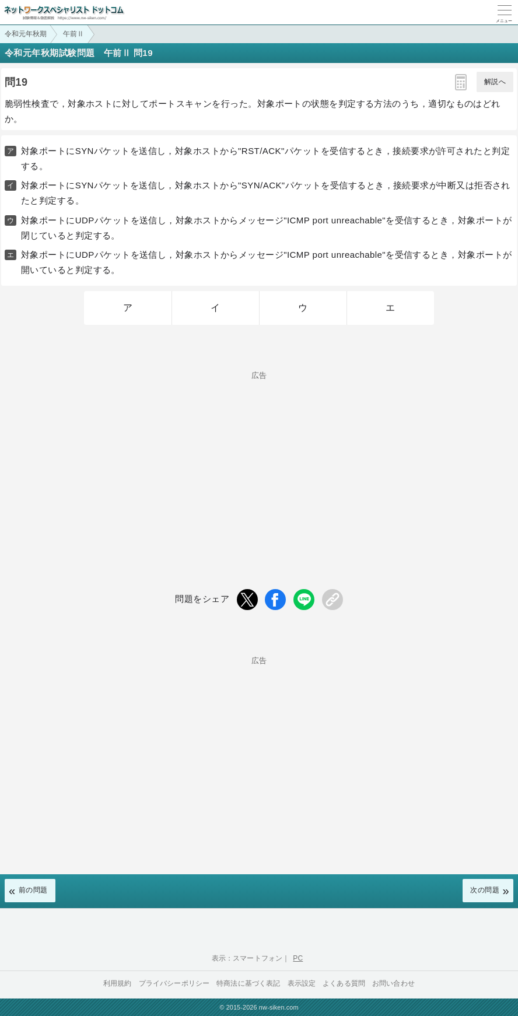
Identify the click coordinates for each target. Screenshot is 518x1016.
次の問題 (484, 890)
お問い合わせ (393, 983)
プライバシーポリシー (174, 983)
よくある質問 (344, 983)
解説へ (495, 82)
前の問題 (33, 890)
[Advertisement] (259, 460)
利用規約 (117, 983)
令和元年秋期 (26, 34)
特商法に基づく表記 (248, 983)
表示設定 (302, 983)
